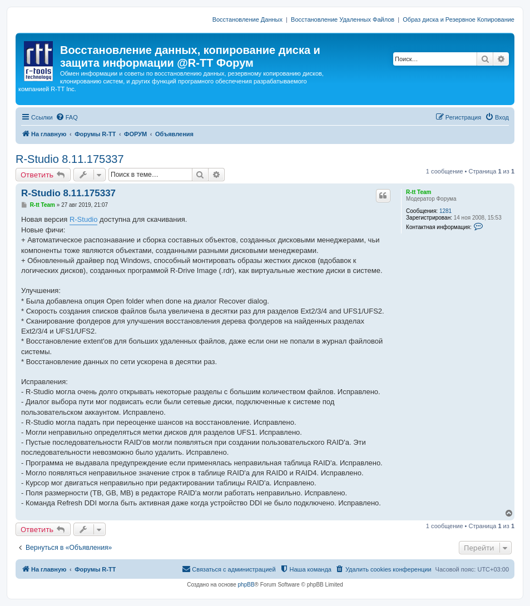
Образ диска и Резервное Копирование (458, 19)
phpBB (246, 585)
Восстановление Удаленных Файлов (342, 19)
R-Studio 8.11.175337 (70, 159)
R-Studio (84, 219)
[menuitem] (67, 117)
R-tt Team (418, 192)
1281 (445, 211)
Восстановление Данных (247, 19)
